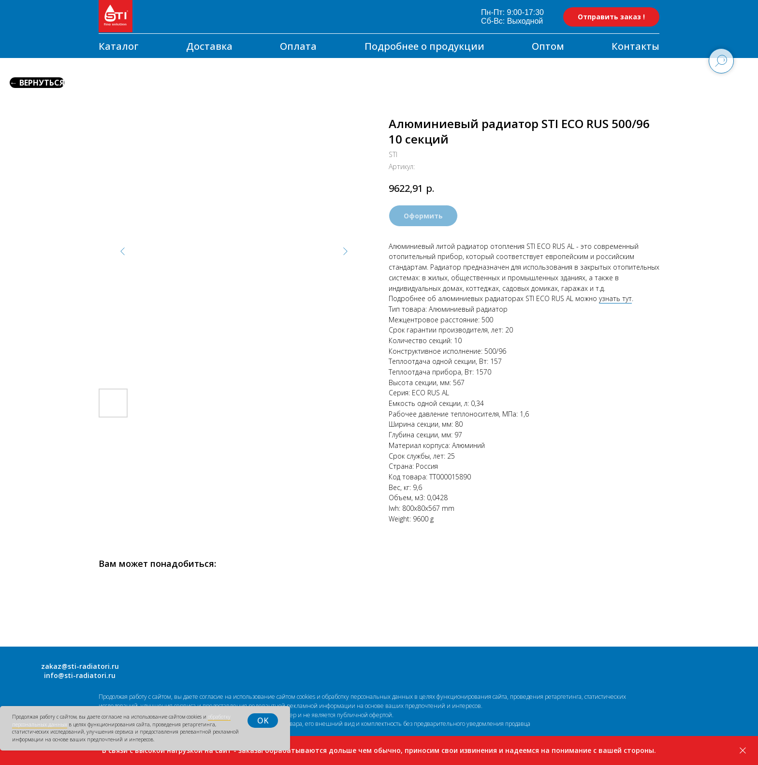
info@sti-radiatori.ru (80, 675)
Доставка (209, 46)
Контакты (635, 46)
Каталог (119, 46)
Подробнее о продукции (424, 46)
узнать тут (615, 298)
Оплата (298, 46)
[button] (611, 17)
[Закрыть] (742, 750)
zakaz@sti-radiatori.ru (80, 666)
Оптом (548, 46)
